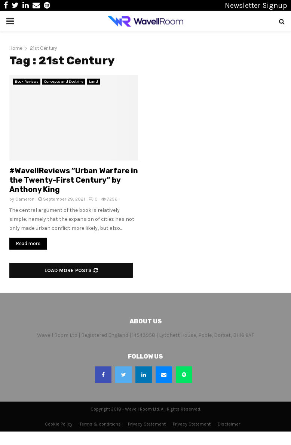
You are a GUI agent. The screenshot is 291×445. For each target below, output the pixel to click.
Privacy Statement (147, 424)
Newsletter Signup (256, 5)
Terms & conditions (100, 424)
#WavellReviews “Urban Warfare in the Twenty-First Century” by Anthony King (73, 180)
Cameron (24, 199)
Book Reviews (27, 81)
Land (93, 81)
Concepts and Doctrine (63, 81)
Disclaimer (229, 424)
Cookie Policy (59, 424)
